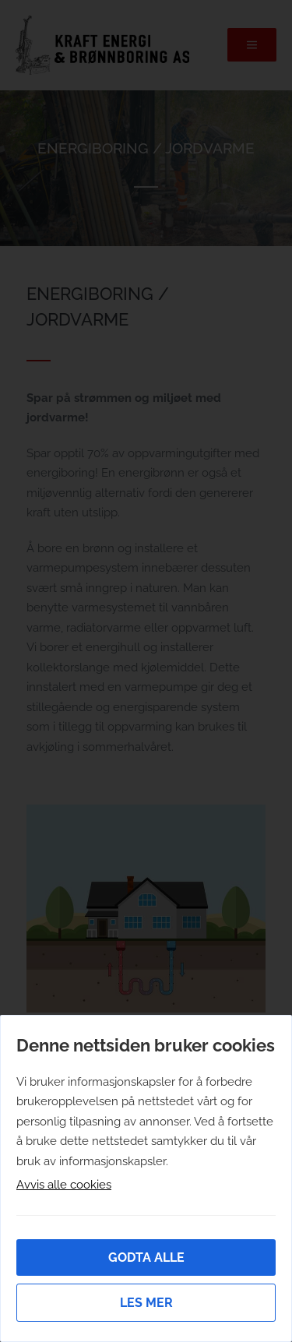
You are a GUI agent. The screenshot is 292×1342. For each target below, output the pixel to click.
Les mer (146, 1302)
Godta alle (146, 1257)
